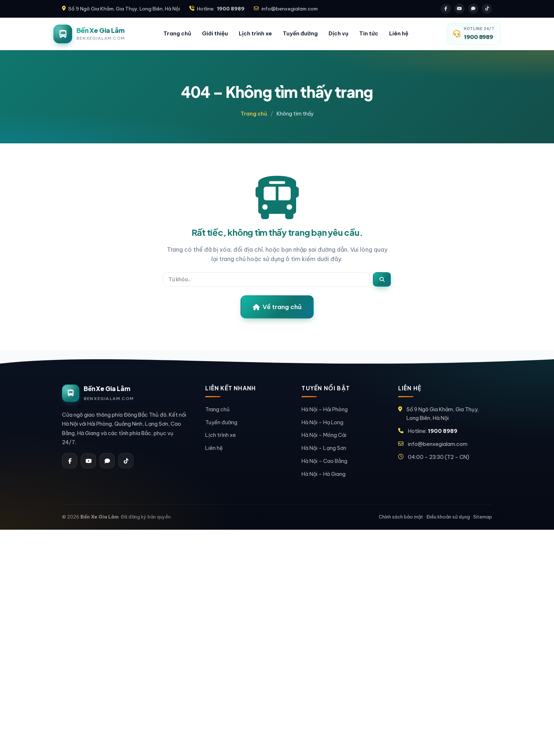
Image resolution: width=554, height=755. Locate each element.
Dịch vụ (338, 33)
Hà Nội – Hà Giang (324, 473)
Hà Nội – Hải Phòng (325, 409)
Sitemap (482, 517)
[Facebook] (446, 9)
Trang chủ (177, 33)
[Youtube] (459, 9)
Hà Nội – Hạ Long (322, 422)
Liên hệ (398, 33)
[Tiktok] (487, 9)
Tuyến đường (300, 33)
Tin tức (368, 33)
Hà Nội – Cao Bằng (324, 460)
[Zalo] (473, 9)
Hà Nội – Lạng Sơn (324, 447)
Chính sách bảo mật (401, 517)
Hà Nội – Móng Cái (324, 434)
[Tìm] (382, 279)
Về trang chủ (277, 307)
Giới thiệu (215, 33)
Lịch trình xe (255, 33)
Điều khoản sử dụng (448, 517)
